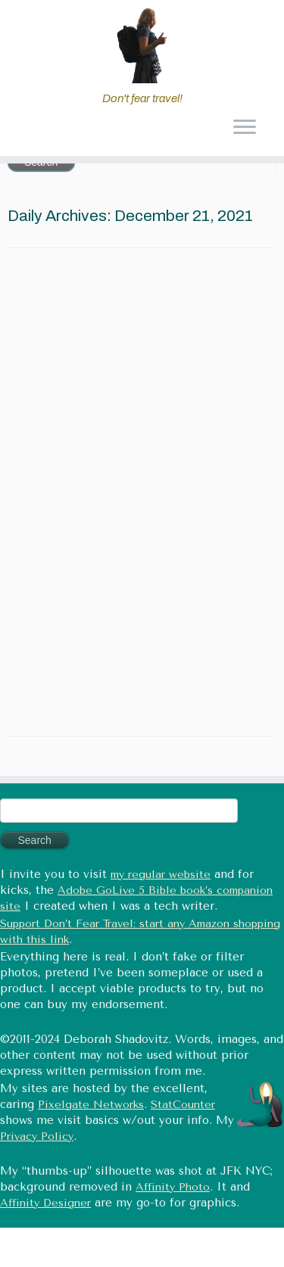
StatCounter (183, 1104)
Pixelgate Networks (91, 1104)
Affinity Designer (45, 1203)
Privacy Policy (36, 1136)
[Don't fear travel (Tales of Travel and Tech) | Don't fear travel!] (142, 45)
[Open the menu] (244, 128)
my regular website (161, 874)
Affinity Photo (173, 1187)
